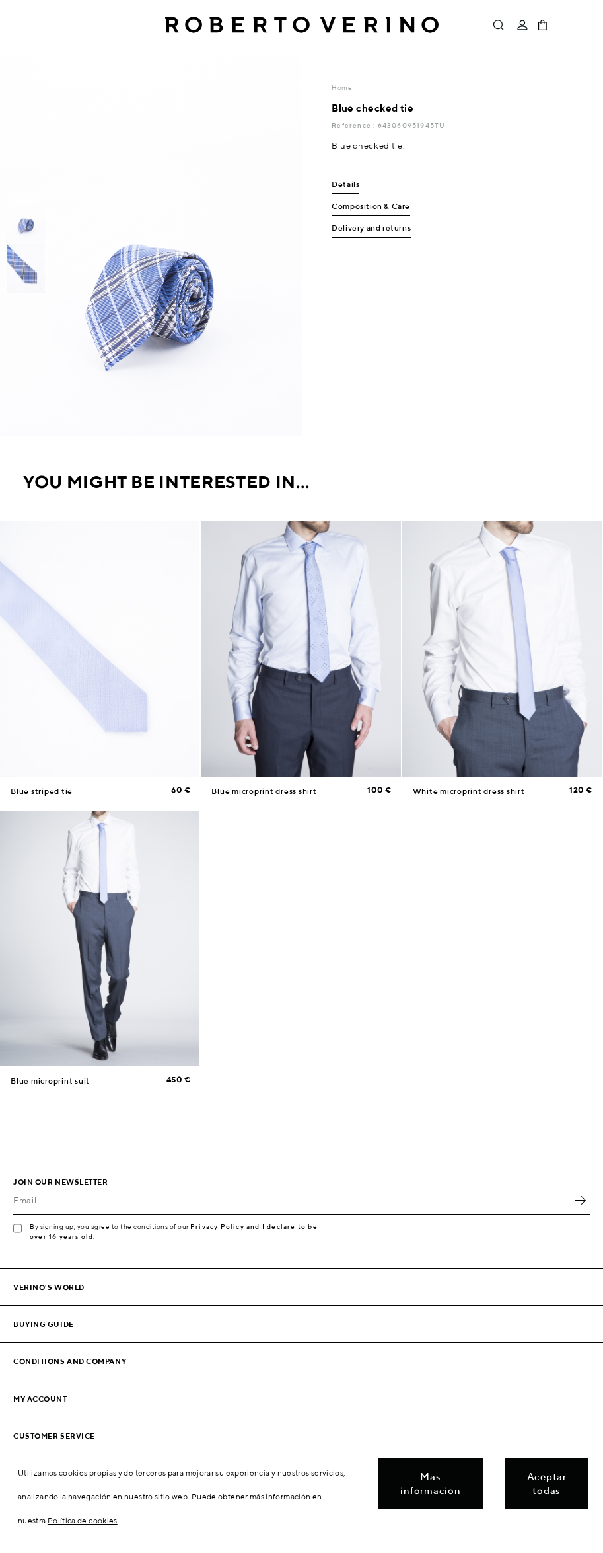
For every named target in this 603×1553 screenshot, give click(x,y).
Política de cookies (83, 1520)
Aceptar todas (547, 1483)
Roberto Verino (302, 25)
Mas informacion (430, 1483)
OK (580, 1200)
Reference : (354, 125)
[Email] (291, 1200)
